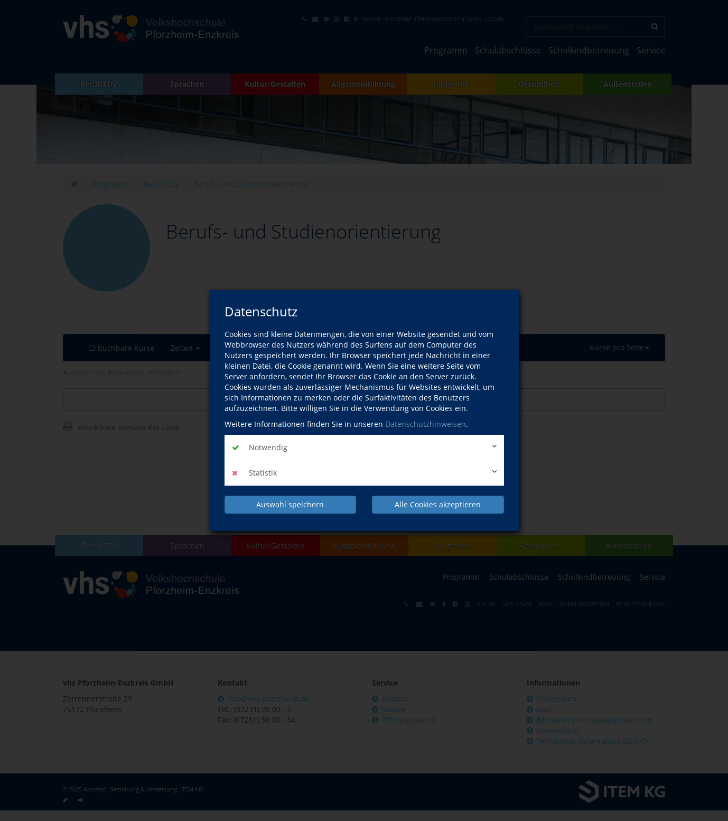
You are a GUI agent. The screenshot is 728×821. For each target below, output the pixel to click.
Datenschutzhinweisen (425, 424)
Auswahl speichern (290, 504)
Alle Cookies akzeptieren (438, 504)
